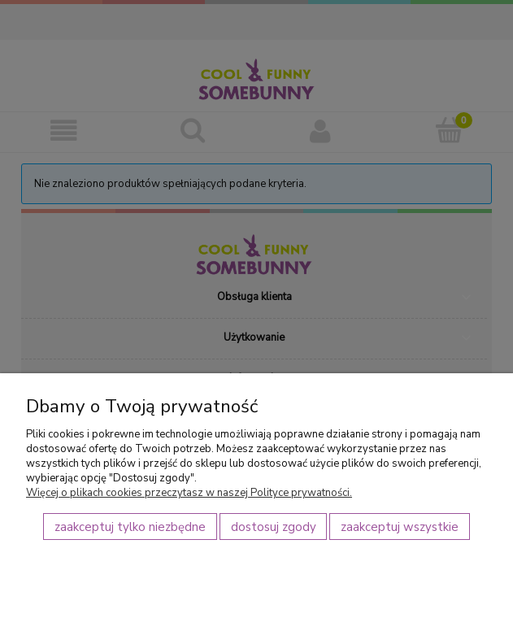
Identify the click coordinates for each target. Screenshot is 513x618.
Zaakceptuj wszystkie (400, 527)
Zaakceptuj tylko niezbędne (130, 527)
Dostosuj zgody (273, 527)
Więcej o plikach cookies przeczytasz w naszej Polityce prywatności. (189, 492)
